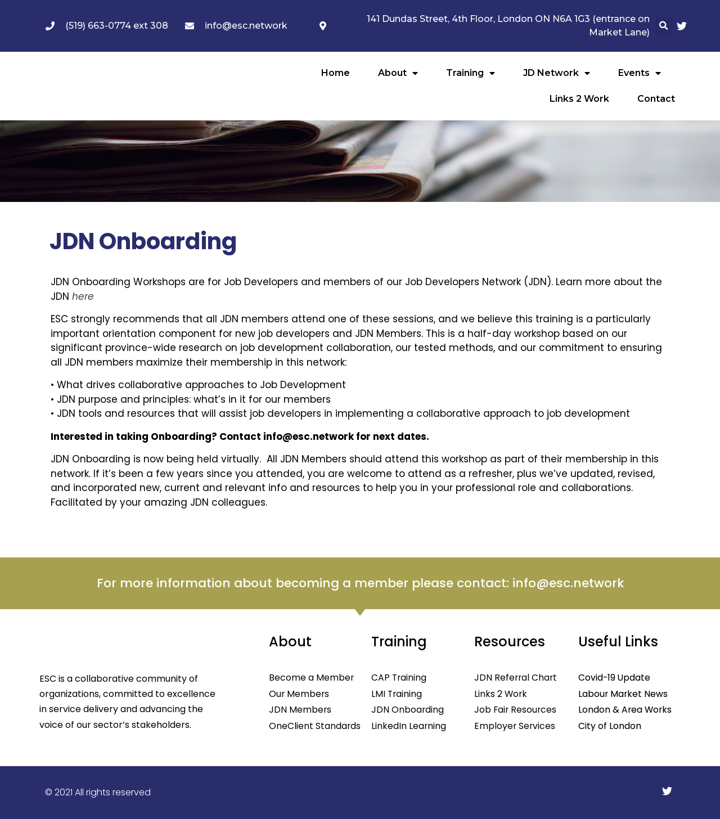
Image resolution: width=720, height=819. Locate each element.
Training (470, 73)
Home (335, 73)
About (398, 73)
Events (639, 73)
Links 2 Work (579, 98)
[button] (664, 26)
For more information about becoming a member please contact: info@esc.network (360, 583)
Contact (656, 98)
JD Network (556, 73)
